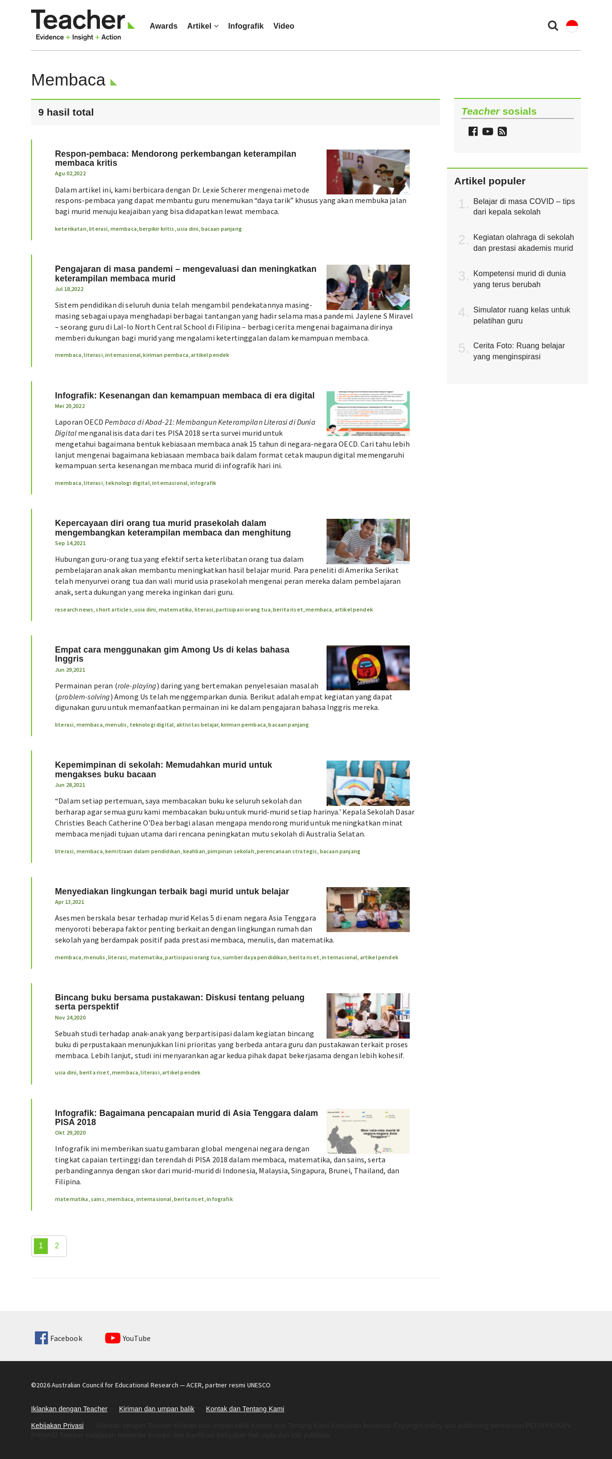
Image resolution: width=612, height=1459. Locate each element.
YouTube (128, 1338)
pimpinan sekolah (231, 851)
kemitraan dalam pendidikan (142, 851)
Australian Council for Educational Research (115, 1385)
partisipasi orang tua (243, 609)
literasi (98, 228)
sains (98, 1198)
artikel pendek (210, 354)
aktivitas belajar (197, 724)
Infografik (246, 26)
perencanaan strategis (287, 851)
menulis (116, 724)
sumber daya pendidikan (254, 957)
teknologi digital (127, 482)
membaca (123, 228)
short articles (113, 609)
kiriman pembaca (165, 354)
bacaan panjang (221, 228)
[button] (501, 133)
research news (74, 609)
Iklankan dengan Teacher (69, 1409)
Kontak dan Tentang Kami (245, 1409)
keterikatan (71, 228)
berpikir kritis (156, 228)
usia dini (187, 228)
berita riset (288, 609)
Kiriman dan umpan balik (157, 1409)
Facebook (58, 1338)
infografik (203, 482)
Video (284, 26)
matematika (175, 609)
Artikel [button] (203, 26)
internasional (123, 354)
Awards (163, 26)
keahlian (194, 851)
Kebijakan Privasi (57, 1425)
